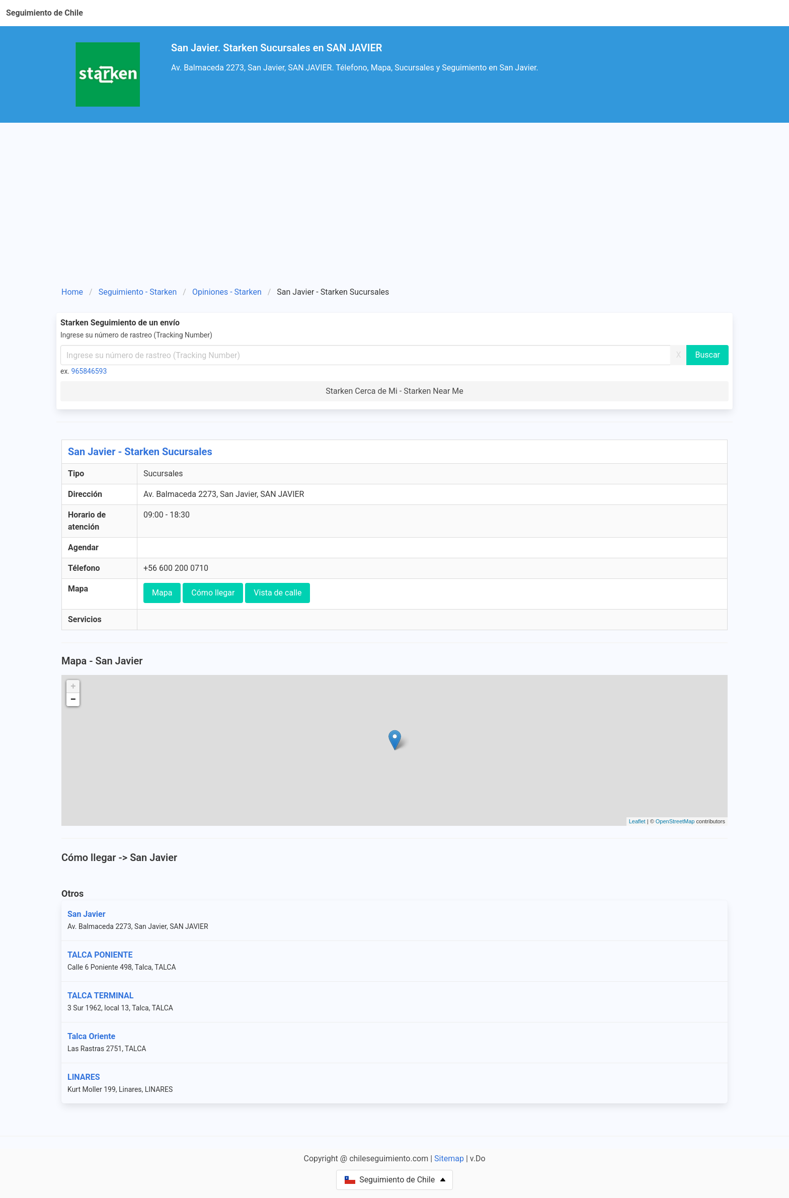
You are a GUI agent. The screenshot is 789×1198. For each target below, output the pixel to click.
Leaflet (637, 821)
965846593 (89, 371)
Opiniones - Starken (227, 292)
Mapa (162, 592)
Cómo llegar (212, 592)
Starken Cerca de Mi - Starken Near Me (394, 391)
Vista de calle (277, 592)
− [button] (73, 700)
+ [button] (73, 686)
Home (72, 292)
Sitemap (449, 1158)
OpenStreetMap (675, 821)
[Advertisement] (394, 208)
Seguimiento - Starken (138, 292)
